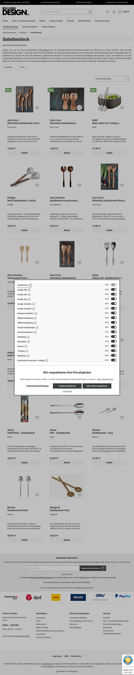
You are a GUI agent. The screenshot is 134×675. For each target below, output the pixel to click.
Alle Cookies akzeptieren (97, 386)
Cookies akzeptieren (67, 386)
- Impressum (67, 391)
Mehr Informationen (105, 379)
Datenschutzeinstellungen (38, 386)
